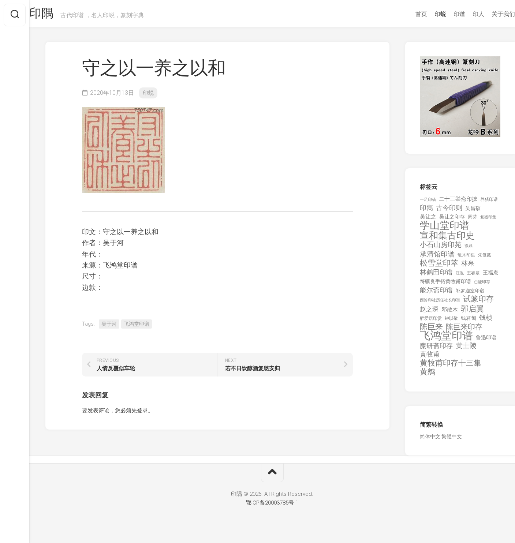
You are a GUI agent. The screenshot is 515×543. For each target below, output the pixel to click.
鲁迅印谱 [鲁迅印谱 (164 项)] (486, 341)
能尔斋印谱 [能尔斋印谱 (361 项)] (436, 293)
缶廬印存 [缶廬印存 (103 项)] (482, 285)
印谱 (445, 14)
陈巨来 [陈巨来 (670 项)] (431, 330)
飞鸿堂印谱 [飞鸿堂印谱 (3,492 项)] (446, 339)
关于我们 (488, 14)
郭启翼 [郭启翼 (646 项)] (472, 312)
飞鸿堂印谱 (136, 327)
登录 (142, 413)
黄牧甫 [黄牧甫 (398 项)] (430, 357)
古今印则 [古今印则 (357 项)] (449, 211)
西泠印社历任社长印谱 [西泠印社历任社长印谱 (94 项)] (440, 303)
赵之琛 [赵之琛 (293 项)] (429, 312)
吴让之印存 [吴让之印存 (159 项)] (452, 219)
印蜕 (426, 14)
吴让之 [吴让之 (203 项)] (428, 219)
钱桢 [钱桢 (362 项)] (485, 321)
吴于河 (109, 327)
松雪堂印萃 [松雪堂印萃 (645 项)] (439, 266)
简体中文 (430, 440)
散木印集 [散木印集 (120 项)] (466, 258)
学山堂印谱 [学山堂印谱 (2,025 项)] (444, 229)
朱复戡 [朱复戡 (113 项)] (484, 258)
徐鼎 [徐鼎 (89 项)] (468, 249)
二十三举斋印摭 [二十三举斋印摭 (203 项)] (458, 202)
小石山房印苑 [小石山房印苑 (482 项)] (441, 248)
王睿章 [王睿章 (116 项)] (473, 275)
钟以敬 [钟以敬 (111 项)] (451, 321)
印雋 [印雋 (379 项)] (426, 211)
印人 (464, 14)
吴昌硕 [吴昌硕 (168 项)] (473, 211)
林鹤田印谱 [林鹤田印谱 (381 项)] (436, 275)
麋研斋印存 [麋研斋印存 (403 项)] (436, 348)
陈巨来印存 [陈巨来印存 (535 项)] (464, 330)
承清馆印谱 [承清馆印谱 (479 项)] (437, 257)
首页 (407, 14)
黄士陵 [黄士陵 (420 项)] (466, 349)
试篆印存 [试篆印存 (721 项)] (478, 302)
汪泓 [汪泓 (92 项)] (460, 276)
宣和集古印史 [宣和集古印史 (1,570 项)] (447, 238)
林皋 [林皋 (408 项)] (467, 266)
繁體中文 (451, 440)
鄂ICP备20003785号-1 (272, 505)
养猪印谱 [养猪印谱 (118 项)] (489, 202)
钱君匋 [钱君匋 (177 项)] (468, 321)
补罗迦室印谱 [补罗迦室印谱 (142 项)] (470, 293)
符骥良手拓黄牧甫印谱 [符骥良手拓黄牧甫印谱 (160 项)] (445, 285)
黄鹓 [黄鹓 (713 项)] (427, 375)
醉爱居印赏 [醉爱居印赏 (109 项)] (431, 321)
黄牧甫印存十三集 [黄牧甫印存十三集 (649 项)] (450, 366)
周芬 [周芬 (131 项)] (472, 219)
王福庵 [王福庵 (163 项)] (490, 275)
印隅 (57, 15)
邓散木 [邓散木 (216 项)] (449, 312)
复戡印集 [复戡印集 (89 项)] (488, 220)
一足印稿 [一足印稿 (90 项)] (428, 202)
